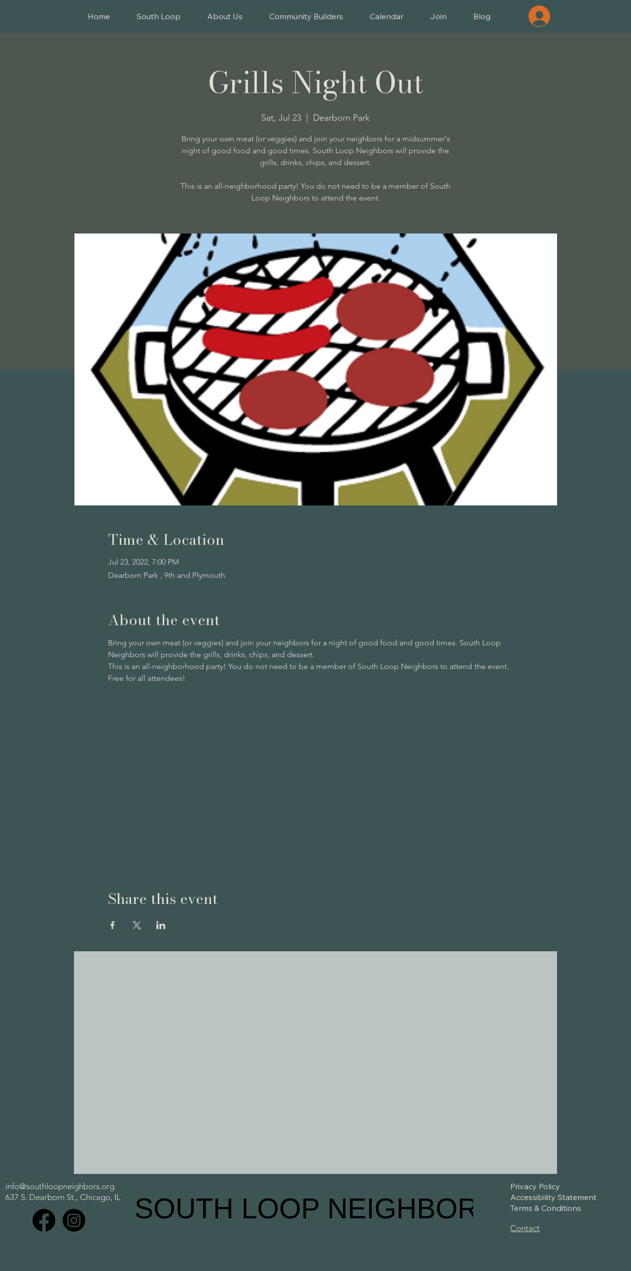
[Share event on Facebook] (112, 925)
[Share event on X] (136, 925)
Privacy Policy (535, 1186)
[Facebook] (44, 1220)
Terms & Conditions (545, 1208)
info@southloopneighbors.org (59, 1186)
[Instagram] (74, 1220)
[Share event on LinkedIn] (161, 925)
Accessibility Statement (553, 1197)
